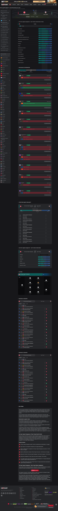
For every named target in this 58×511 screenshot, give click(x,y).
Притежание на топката (22, 47)
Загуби (21, 261)
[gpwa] (15, 504)
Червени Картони (21, 62)
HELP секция (34, 496)
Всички (20, 303)
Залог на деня (4, 34)
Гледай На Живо (35, 470)
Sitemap (33, 498)
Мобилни (34, 4)
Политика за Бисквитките (43, 506)
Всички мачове (4, 10)
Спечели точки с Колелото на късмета (5, 22)
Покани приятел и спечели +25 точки (4, 27)
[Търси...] (53, 4)
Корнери (19, 43)
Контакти (33, 490)
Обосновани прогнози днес (5, 13)
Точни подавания (21, 56)
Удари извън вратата (21, 30)
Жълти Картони (20, 49)
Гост (27, 303)
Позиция (21, 254)
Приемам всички (50, 505)
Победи (21, 256)
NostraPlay (44, 4)
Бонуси (22, 4)
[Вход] (56, 4)
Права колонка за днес (5, 29)
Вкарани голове (22, 263)
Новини (18, 4)
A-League (10, 8)
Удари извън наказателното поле (23, 39)
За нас (33, 491)
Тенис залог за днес (4, 48)
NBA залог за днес (4, 50)
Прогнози (14, 4)
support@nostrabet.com (48, 494)
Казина (31, 4)
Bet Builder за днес (4, 30)
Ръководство (22, 498)
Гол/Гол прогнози (4, 39)
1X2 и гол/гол (3, 44)
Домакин (24, 303)
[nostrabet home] (4, 488)
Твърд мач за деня (4, 32)
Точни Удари (20, 28)
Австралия (6, 8)
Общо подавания (20, 54)
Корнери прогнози (4, 42)
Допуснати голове (23, 265)
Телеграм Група (5, 20)
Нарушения (20, 41)
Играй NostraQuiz (4, 24)
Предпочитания (51, 507)
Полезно (39, 4)
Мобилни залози (22, 495)
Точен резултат (4, 35)
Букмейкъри (26, 4)
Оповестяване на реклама (36, 499)
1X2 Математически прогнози (4, 47)
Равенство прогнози (4, 37)
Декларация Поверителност (37, 494)
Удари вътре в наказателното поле (23, 37)
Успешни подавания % (21, 58)
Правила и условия (35, 495)
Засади (19, 45)
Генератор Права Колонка (4, 16)
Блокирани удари (21, 35)
